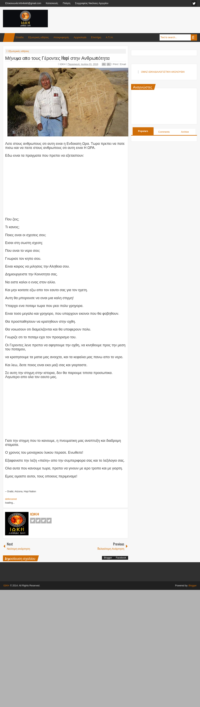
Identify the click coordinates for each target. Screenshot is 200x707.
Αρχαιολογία (80, 37)
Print (114, 64)
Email (122, 64)
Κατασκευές (52, 3)
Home (9, 37)
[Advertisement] (126, 19)
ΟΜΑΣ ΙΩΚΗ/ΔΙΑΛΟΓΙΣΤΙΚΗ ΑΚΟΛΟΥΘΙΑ (163, 72)
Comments (164, 132)
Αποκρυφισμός (61, 37)
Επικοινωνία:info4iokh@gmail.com (23, 3)
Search (194, 37)
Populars (143, 131)
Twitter (38, 520)
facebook (194, 3)
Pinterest (49, 520)
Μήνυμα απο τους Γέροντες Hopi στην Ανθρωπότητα (57, 57)
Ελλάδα (19, 37)
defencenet (11, 499)
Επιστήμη (96, 37)
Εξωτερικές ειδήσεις (38, 37)
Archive (185, 132)
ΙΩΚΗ (63, 64)
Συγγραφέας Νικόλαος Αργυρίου (91, 3)
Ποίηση (66, 3)
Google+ (43, 520)
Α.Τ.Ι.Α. (109, 37)
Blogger (108, 557)
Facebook (32, 520)
